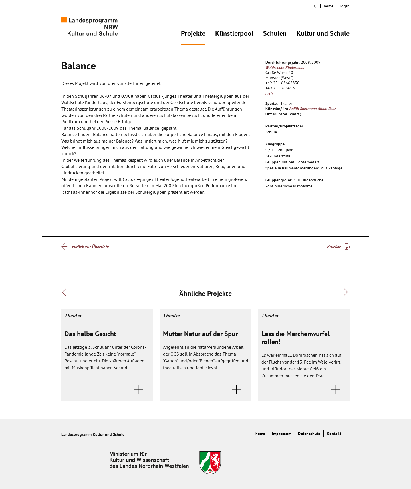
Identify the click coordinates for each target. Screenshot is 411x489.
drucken (334, 247)
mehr (269, 93)
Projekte (193, 34)
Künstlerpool (234, 34)
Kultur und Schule (323, 34)
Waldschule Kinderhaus (284, 67)
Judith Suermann (303, 108)
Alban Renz (327, 108)
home (329, 6)
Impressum (281, 433)
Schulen (275, 34)
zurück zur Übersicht (90, 247)
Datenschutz (309, 433)
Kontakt (334, 433)
